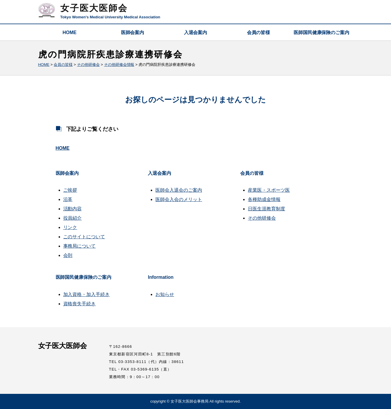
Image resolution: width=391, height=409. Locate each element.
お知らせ (164, 294)
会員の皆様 (258, 32)
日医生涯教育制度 (266, 208)
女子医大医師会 (94, 8)
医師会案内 (132, 32)
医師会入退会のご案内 (178, 190)
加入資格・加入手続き (86, 294)
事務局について (79, 246)
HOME (70, 32)
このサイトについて (84, 236)
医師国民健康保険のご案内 (322, 32)
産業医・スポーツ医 (269, 190)
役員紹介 (72, 218)
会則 (68, 255)
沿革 (68, 199)
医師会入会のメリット (178, 199)
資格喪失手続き (79, 303)
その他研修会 (262, 218)
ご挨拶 (70, 190)
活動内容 (72, 208)
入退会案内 (195, 32)
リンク (70, 227)
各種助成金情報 (264, 199)
